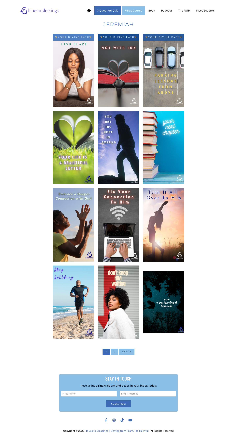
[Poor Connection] (118, 225)
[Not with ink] (118, 70)
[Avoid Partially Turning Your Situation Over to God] (163, 225)
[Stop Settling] (73, 302)
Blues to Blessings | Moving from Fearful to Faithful (117, 430)
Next (125, 351)
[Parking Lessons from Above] (163, 70)
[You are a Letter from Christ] (73, 147)
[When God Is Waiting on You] (118, 302)
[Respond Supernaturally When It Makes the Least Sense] (163, 302)
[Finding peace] (73, 70)
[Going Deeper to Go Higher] (73, 225)
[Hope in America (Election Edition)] (118, 147)
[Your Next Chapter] (163, 147)
